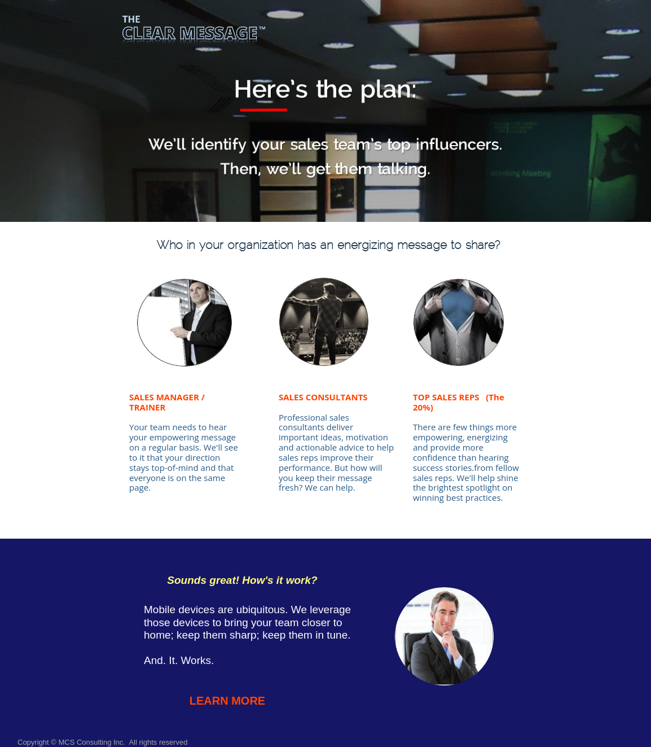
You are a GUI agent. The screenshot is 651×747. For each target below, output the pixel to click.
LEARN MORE (227, 700)
